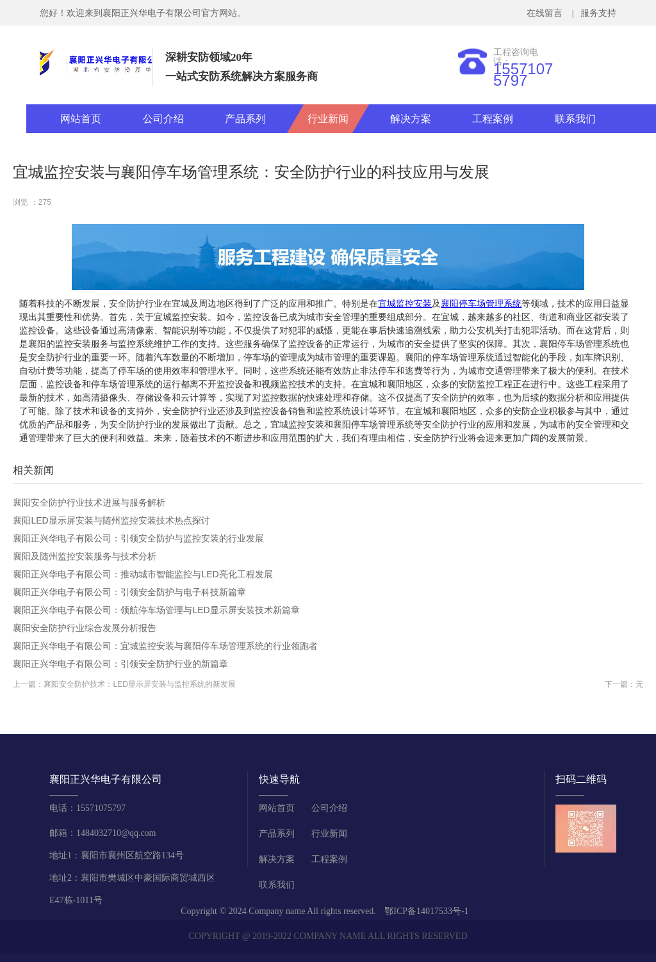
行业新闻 (328, 118)
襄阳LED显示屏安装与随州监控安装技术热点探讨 (111, 520)
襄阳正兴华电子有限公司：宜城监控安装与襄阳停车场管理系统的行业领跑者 (165, 646)
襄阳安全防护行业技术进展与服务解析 (89, 502)
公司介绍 (163, 118)
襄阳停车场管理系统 (481, 303)
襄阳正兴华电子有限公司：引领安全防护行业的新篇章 (120, 664)
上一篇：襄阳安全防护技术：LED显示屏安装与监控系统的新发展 (124, 684)
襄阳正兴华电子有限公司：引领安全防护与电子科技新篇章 (129, 592)
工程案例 (492, 118)
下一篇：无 (624, 684)
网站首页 (80, 118)
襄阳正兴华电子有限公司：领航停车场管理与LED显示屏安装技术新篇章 (156, 610)
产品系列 (245, 118)
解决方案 (410, 118)
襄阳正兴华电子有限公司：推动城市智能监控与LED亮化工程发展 (142, 574)
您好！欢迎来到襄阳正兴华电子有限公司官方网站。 (143, 13)
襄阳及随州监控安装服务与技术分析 (84, 556)
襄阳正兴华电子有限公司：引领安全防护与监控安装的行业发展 (138, 538)
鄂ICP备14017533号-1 (426, 911)
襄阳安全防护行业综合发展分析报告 (84, 628)
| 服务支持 (593, 13)
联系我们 (575, 118)
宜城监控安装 (405, 303)
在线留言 (547, 13)
